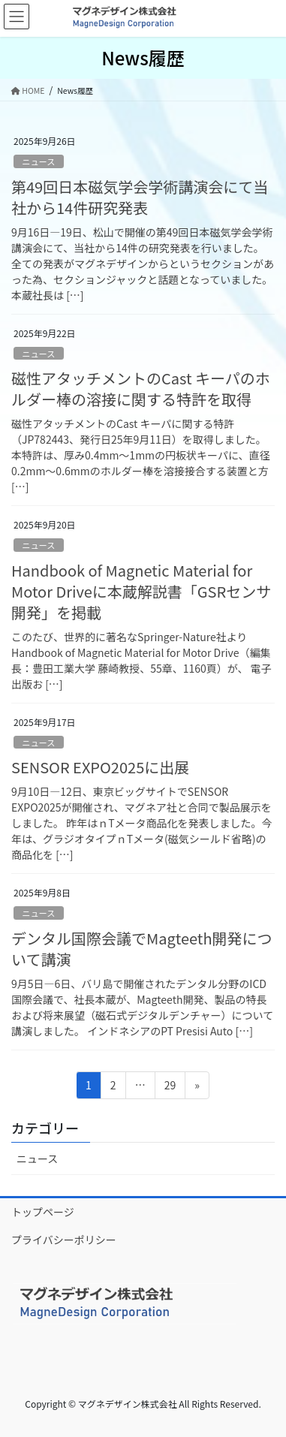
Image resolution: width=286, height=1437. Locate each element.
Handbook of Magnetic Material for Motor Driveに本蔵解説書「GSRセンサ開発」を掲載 (141, 591)
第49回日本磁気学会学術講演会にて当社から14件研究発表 (139, 197)
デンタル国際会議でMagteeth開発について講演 (141, 948)
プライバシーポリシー (63, 1239)
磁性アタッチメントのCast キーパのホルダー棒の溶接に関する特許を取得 (140, 388)
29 (170, 1087)
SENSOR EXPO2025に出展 (100, 767)
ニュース (38, 161)
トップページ (42, 1211)
